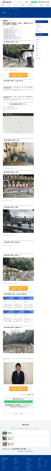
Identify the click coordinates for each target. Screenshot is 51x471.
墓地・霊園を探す (16, 461)
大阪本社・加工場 (38, 37)
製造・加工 (3, 454)
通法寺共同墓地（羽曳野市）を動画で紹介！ (10, 35)
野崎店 (37, 57)
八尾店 (45, 456)
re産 (14, 458)
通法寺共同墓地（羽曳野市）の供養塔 (9, 34)
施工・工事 (3, 458)
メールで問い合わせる (18, 405)
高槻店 (37, 45)
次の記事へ (21, 417)
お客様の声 (3, 461)
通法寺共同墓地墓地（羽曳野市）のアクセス (10, 31)
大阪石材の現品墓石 (16, 454)
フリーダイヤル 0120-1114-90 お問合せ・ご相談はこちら (18, 75)
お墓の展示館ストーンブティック (40, 458)
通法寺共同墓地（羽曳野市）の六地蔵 (9, 33)
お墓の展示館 (38, 40)
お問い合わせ (28, 456)
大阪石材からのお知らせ (29, 458)
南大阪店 (37, 50)
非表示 (13, 27)
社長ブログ (28, 461)
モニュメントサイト (29, 463)
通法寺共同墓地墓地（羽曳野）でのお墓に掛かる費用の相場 (13, 37)
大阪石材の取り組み (39, 26)
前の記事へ (15, 417)
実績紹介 (37, 29)
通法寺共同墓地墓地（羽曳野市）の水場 (10, 32)
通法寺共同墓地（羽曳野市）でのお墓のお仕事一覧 (11, 30)
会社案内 (28, 454)
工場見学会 (15, 456)
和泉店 (37, 52)
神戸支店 (37, 42)
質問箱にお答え (38, 31)
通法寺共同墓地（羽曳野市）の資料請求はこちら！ (11, 38)
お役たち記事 (38, 24)
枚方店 (37, 47)
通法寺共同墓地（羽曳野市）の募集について (10, 36)
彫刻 (2, 456)
